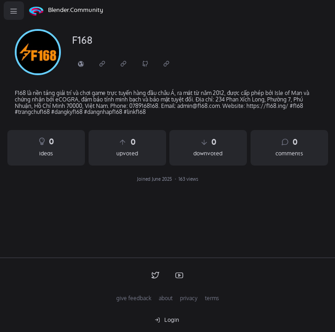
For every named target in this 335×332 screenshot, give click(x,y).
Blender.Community (75, 10)
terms (212, 298)
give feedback (133, 298)
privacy (188, 298)
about (166, 298)
